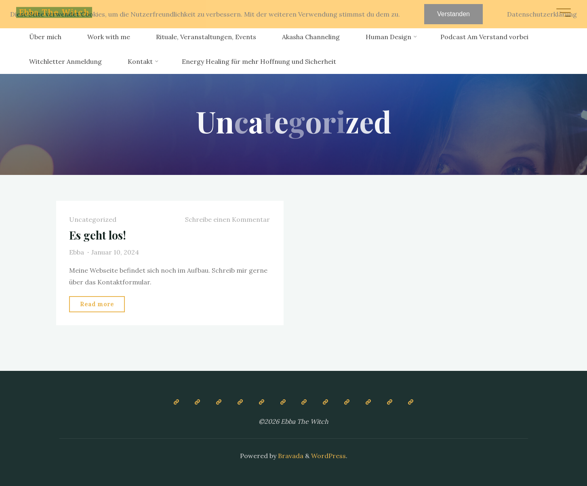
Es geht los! (97, 235)
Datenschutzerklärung (542, 14)
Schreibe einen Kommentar (227, 219)
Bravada (289, 456)
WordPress (328, 456)
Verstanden (453, 14)
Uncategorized (92, 219)
